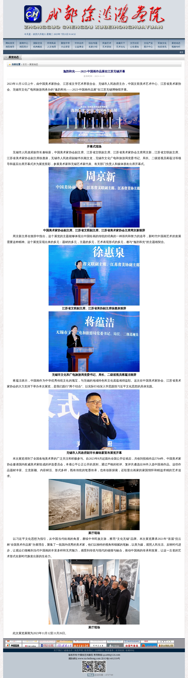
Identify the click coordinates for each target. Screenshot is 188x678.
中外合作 (79, 43)
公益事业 (79, 46)
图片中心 (148, 46)
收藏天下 (120, 43)
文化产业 (148, 43)
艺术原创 (106, 46)
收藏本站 (130, 650)
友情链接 (119, 650)
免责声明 (78, 650)
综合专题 (93, 43)
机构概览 (37, 46)
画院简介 (23, 46)
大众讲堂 (65, 46)
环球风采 (51, 43)
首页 (25, 64)
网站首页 (10, 43)
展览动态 (176, 43)
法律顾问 (99, 650)
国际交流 (37, 43)
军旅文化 (162, 43)
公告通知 (134, 46)
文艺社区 (134, 43)
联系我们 (88, 650)
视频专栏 (176, 46)
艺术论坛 (120, 46)
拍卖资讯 (162, 46)
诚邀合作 (68, 650)
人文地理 (51, 46)
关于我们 (58, 650)
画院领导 (10, 46)
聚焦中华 (65, 43)
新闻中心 (23, 43)
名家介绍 (93, 46)
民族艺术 (106, 43)
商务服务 (109, 650)
